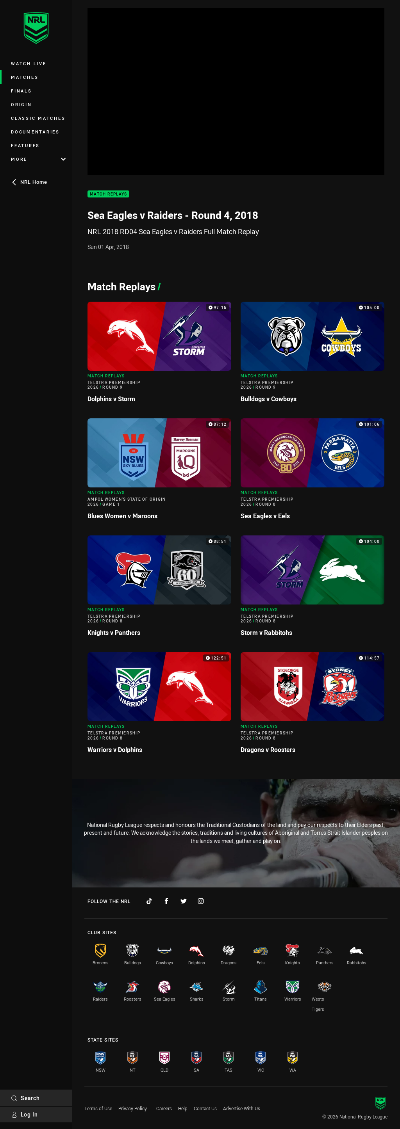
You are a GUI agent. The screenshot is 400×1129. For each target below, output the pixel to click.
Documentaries (35, 132)
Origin (21, 104)
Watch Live (28, 63)
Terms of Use (98, 1108)
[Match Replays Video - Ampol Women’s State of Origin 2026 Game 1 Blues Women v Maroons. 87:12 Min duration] (159, 472)
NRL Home (29, 181)
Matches (24, 77)
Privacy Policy (132, 1108)
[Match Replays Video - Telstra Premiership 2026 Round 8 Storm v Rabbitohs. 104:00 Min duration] (312, 589)
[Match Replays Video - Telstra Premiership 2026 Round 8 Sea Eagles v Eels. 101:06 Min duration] (312, 472)
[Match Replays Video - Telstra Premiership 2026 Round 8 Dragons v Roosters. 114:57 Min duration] (312, 705)
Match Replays (108, 194)
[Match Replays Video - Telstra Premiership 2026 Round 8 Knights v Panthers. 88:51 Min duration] (159, 589)
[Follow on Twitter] (183, 901)
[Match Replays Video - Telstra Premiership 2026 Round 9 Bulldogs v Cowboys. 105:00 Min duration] (312, 355)
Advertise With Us (241, 1108)
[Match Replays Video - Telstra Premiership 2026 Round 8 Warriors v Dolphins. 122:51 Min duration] (159, 705)
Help (183, 1108)
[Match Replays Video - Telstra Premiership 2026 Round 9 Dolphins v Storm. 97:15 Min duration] (159, 355)
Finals (21, 91)
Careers (164, 1108)
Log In (24, 1114)
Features (25, 145)
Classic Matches (38, 118)
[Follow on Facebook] (166, 901)
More (38, 159)
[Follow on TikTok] (149, 901)
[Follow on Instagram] (201, 901)
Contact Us (205, 1108)
